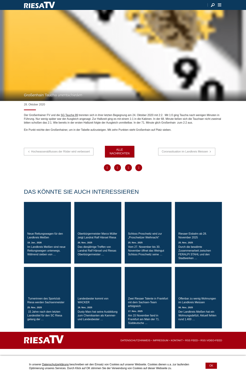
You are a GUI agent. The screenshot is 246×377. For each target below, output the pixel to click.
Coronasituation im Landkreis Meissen (185, 158)
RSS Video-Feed (211, 347)
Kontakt (177, 347)
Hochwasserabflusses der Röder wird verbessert (60, 158)
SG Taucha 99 (69, 121)
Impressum (160, 347)
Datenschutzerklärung (55, 364)
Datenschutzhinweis (135, 347)
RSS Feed (191, 347)
